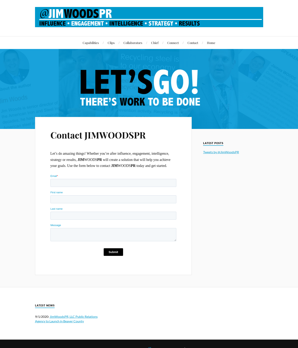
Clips (111, 43)
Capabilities (91, 43)
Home (211, 43)
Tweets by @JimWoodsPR (221, 152)
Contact (193, 43)
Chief (155, 43)
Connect (173, 43)
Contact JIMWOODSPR (98, 135)
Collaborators (132, 43)
